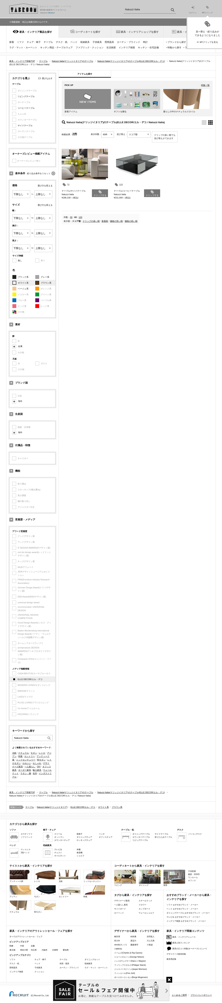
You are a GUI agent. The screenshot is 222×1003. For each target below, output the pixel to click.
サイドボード (120, 909)
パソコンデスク (195, 834)
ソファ (20, 42)
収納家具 (85, 42)
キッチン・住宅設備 (148, 47)
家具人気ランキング (181, 943)
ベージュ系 (23, 288)
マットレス (25, 849)
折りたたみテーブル (163, 837)
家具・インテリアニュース (184, 937)
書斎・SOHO (194, 874)
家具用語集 (171, 959)
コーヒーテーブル (26, 108)
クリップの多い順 (91, 221)
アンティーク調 (20, 876)
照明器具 (109, 42)
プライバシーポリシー (201, 995)
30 (71, 217)
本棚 (78, 849)
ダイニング (150, 878)
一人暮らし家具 (121, 905)
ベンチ (102, 834)
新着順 (105, 221)
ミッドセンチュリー (25, 760)
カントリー (29, 756)
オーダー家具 (24, 770)
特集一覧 (205, 85)
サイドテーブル (25, 125)
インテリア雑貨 (127, 47)
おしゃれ (37, 763)
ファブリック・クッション (90, 47)
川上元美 (151, 941)
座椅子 (79, 834)
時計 (145, 42)
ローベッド (119, 913)
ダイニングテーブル (141, 834)
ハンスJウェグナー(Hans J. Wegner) (130, 961)
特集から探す (174, 47)
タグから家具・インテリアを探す (133, 895)
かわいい (26, 763)
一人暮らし (30, 766)
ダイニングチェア (84, 837)
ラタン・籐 (25, 773)
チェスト (58, 853)
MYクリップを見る (209, 42)
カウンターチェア (62, 840)
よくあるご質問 (179, 995)
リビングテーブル (26, 96)
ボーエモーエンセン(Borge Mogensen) (131, 977)
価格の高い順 (131, 221)
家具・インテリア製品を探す (35, 31)
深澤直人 (151, 936)
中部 (22, 946)
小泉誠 (150, 945)
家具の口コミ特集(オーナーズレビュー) (189, 949)
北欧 (14, 753)
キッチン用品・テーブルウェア (56, 47)
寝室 (174, 878)
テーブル (48, 42)
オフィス (192, 880)
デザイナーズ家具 (122, 901)
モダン (34, 753)
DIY (39, 766)
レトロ (42, 753)
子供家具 (97, 42)
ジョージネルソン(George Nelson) (129, 957)
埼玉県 (34, 950)
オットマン (59, 837)
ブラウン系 (46, 283)
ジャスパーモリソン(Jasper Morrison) (130, 969)
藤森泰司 (134, 945)
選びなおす (47, 78)
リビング (125, 878)
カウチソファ (26, 834)
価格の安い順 (116, 221)
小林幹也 (118, 949)
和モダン (41, 760)
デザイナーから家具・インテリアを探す (137, 930)
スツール (58, 834)
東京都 (12, 950)
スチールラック (145, 901)
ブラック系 (23, 277)
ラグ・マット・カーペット (23, 47)
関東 (11, 946)
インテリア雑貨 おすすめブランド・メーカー (186, 921)
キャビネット (60, 856)
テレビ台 (58, 849)
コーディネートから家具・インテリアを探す (139, 865)
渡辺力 (133, 941)
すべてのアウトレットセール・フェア (26, 936)
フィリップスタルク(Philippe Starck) (130, 965)
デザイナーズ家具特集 (176, 954)
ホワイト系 (23, 283)
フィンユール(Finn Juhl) (124, 973)
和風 (20, 756)
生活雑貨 (111, 47)
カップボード (144, 909)
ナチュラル (23, 753)
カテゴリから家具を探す (23, 824)
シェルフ (80, 856)
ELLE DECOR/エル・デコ (30, 679)
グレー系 (45, 277)
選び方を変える (45, 185)
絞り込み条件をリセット (38, 173)
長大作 (117, 941)
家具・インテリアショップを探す (140, 31)
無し (20, 260)
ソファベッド (26, 837)
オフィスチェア (105, 837)
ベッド (73, 42)
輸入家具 (37, 770)
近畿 (33, 946)
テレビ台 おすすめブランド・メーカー (183, 917)
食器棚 (79, 853)
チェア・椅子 (34, 42)
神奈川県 (24, 950)
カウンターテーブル (141, 837)
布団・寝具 (64, 963)
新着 (11, 42)
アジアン (20, 891)
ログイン (193, 10)
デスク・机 (61, 42)
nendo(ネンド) (120, 945)
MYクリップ (207, 10)
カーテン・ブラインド (128, 42)
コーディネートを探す (87, 31)
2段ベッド (25, 853)
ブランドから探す (177, 42)
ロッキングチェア (84, 840)
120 (80, 217)
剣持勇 (133, 936)
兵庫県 (55, 950)
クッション (39, 972)
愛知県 (66, 950)
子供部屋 (192, 871)
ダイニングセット (92, 959)
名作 (35, 773)
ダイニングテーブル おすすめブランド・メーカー (188, 913)
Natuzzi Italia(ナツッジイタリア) (52, 807)
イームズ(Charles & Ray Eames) (128, 953)
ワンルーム (193, 877)
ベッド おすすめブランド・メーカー (182, 909)
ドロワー (142, 905)
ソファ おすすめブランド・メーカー (182, 905)
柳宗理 (117, 936)
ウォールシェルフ (146, 913)
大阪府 (44, 950)
